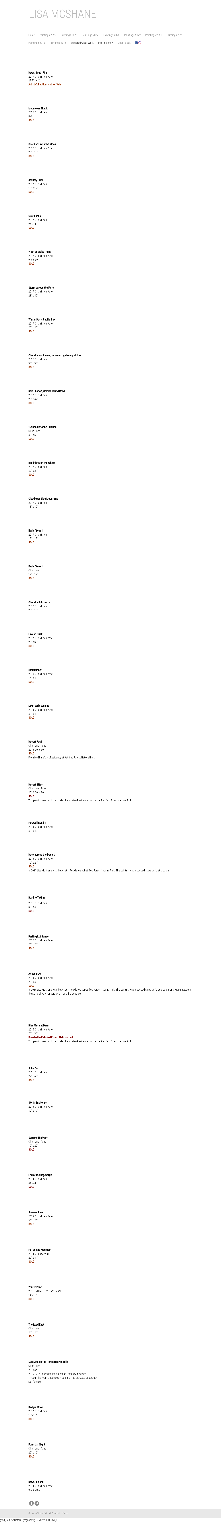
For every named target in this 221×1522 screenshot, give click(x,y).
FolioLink (47, 1513)
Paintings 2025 (69, 35)
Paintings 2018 (58, 42)
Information (105, 42)
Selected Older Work (82, 42)
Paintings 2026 (47, 35)
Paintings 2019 (36, 42)
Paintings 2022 (132, 35)
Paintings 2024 (90, 35)
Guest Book (124, 42)
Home (31, 35)
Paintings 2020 (175, 35)
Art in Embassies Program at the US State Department (70, 1377)
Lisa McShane (62, 13)
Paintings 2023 (111, 35)
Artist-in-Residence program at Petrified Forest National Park (100, 800)
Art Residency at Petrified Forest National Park (71, 757)
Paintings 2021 (153, 35)
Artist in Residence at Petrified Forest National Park (88, 870)
